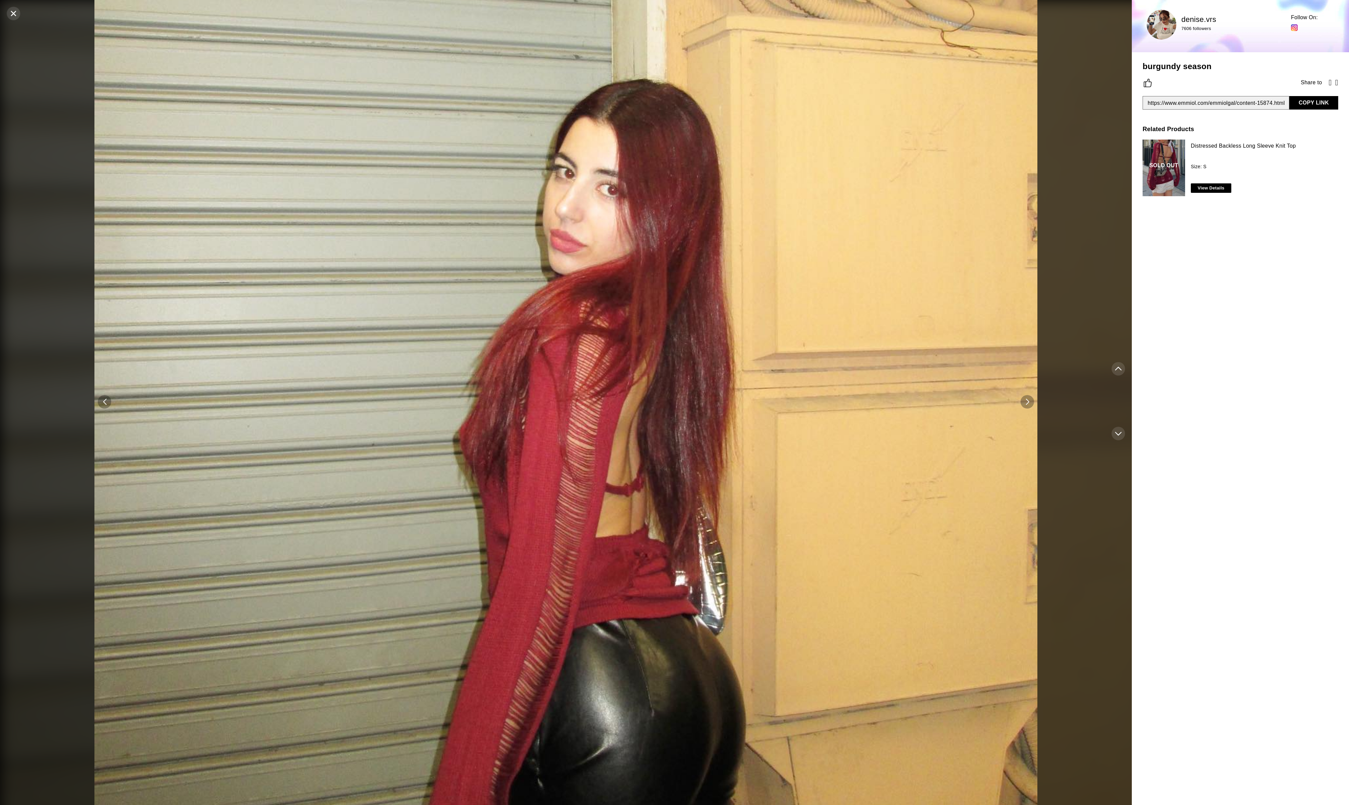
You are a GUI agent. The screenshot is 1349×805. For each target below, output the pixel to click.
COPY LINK (1314, 103)
